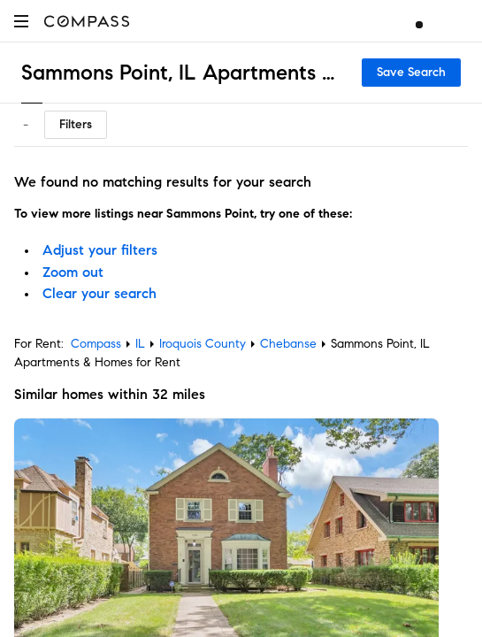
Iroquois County (202, 343)
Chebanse (288, 343)
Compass (96, 343)
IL (140, 343)
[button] (21, 21)
